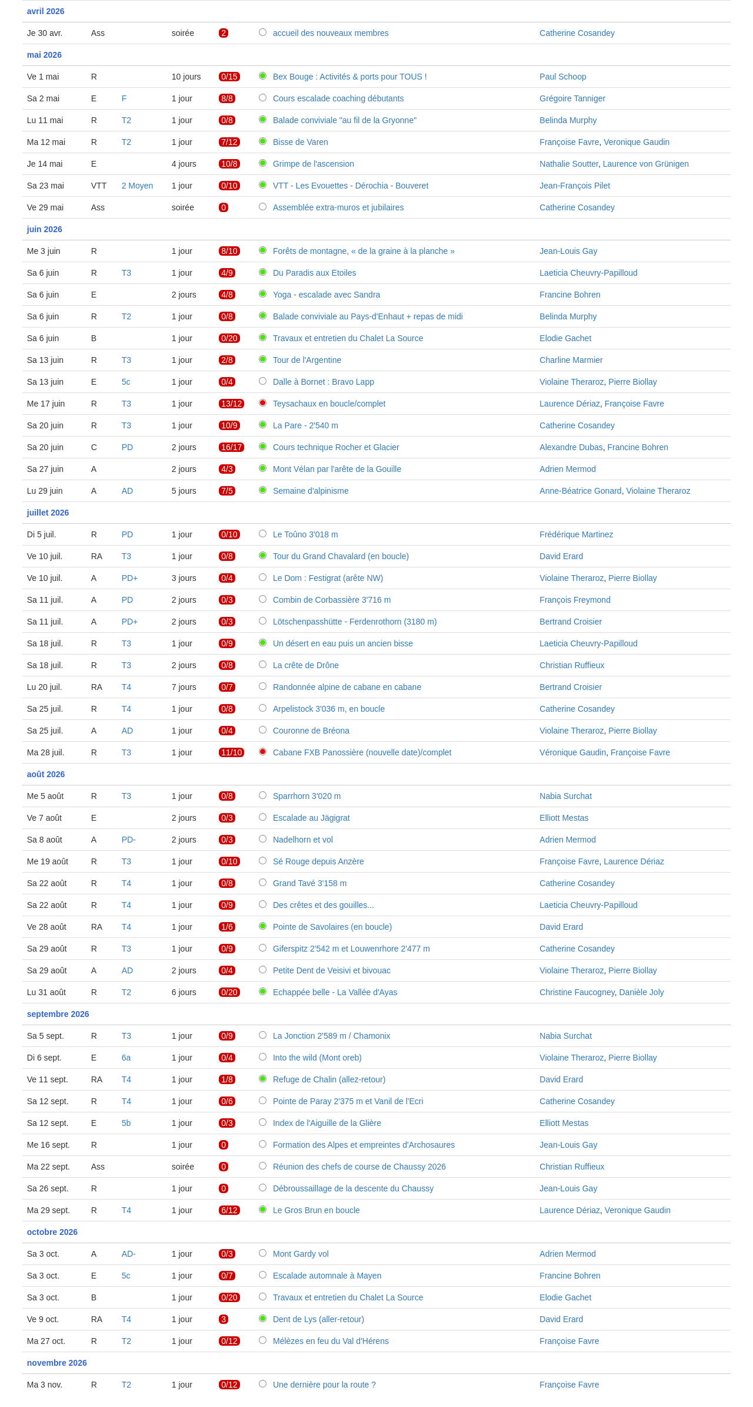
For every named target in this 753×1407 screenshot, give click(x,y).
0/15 (229, 76)
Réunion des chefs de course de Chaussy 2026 (359, 1166)
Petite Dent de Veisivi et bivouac (332, 970)
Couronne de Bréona (311, 730)
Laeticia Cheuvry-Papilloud (588, 273)
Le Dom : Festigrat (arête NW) (328, 578)
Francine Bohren (570, 294)
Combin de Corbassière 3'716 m (332, 600)
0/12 (229, 1341)
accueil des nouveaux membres (331, 33)
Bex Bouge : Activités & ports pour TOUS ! (350, 76)
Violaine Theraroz (571, 382)
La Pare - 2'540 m (305, 425)
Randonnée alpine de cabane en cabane (347, 687)
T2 (126, 120)
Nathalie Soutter (568, 164)
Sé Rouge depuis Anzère (318, 861)
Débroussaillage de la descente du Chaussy (353, 1188)
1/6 (226, 927)
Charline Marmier (570, 360)
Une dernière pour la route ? (324, 1384)
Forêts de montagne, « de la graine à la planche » (364, 251)
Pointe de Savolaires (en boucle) (332, 927)
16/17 (231, 447)
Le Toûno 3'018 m (305, 534)
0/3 (226, 600)
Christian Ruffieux (571, 665)
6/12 (229, 1210)
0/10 (229, 185)
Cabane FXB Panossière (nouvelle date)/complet (362, 752)
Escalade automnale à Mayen (327, 1275)
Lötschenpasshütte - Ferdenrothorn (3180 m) (355, 621)
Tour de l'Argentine (307, 360)
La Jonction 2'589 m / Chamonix (332, 1036)
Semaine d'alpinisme (311, 491)
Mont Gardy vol (301, 1254)
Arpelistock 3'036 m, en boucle (329, 709)
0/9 (226, 643)
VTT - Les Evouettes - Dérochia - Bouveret (350, 185)
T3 (126, 273)
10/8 (229, 164)
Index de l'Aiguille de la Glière (327, 1123)
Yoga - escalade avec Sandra (326, 294)
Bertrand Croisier (570, 621)
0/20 (229, 338)
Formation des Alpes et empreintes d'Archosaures (364, 1145)
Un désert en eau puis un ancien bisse (343, 643)
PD (127, 447)
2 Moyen (138, 185)
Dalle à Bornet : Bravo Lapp (323, 382)
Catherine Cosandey (577, 33)
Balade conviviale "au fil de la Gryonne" (345, 120)
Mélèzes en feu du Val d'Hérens (331, 1341)
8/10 (229, 251)
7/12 (229, 142)
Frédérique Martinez (576, 534)
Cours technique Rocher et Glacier (336, 447)
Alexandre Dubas (570, 447)
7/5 (226, 491)
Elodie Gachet (565, 338)
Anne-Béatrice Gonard (580, 491)
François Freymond (575, 600)
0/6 (226, 1101)
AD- (129, 1254)
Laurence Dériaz (569, 403)
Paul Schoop (562, 76)
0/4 (226, 382)
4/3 (226, 469)
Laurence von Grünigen (646, 164)
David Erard (561, 556)
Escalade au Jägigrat (311, 818)
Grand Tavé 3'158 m (309, 883)
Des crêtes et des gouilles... (323, 905)
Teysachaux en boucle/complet (329, 403)
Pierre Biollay (632, 382)
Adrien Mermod (567, 469)
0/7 (226, 687)
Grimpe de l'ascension (313, 164)
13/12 (231, 403)
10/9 (229, 425)
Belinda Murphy (568, 120)
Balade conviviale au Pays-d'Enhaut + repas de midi (368, 316)
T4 (126, 687)
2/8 (226, 360)
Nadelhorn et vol (303, 839)
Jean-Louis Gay (568, 251)
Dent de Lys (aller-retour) (318, 1319)
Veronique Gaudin (636, 142)
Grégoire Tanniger (572, 98)
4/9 (226, 273)
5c (126, 382)
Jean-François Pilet (574, 185)
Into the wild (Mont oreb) (317, 1057)
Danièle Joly (641, 992)
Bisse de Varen (300, 142)
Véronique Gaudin (572, 752)
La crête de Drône (306, 665)
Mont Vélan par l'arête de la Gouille (337, 469)
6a (126, 1057)
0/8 (226, 120)
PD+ (130, 578)
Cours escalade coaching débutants (338, 98)
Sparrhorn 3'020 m (307, 796)
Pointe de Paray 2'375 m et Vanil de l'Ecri (348, 1101)
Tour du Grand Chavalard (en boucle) (341, 556)
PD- (129, 839)
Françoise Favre (569, 142)
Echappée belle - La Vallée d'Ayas (335, 992)
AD (127, 491)
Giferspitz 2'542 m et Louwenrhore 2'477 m (351, 948)
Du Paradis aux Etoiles (314, 273)
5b (126, 1123)
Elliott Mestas (563, 818)
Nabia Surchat (565, 796)
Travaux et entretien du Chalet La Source (348, 338)
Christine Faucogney (576, 992)
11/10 (231, 752)
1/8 (226, 1079)
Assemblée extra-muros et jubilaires (338, 207)
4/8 (226, 294)
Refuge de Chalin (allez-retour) (329, 1079)
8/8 (226, 98)
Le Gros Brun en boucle (316, 1210)
